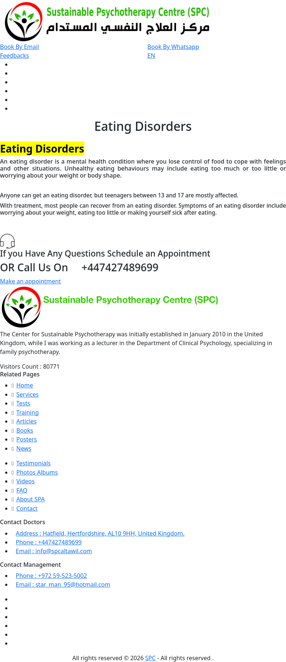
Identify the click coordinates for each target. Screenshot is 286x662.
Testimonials (33, 463)
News (23, 448)
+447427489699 (49, 542)
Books (24, 430)
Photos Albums (37, 472)
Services (27, 394)
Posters (26, 439)
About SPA (30, 499)
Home (24, 385)
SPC (150, 658)
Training (27, 412)
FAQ (21, 490)
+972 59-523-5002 (51, 576)
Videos (25, 481)
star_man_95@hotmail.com (63, 584)
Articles (26, 421)
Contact (26, 508)
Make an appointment (30, 281)
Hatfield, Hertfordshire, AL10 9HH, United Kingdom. (100, 533)
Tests (23, 403)
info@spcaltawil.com (54, 551)
